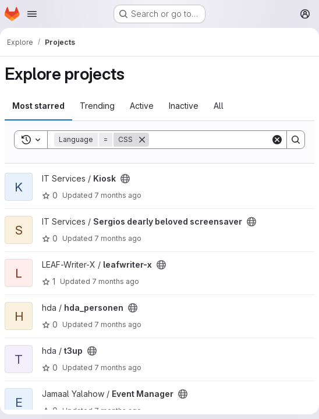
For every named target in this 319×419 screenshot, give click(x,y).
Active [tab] (142, 106)
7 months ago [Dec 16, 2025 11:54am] (115, 281)
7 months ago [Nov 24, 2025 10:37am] (117, 367)
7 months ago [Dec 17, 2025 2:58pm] (117, 195)
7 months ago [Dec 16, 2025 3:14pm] (117, 238)
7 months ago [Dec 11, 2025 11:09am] (117, 324)
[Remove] (142, 140)
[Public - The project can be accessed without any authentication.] (125, 178)
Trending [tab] (97, 106)
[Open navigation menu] (32, 14)
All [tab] (219, 106)
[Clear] (277, 140)
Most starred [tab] (38, 106)
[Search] (221, 140)
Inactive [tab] (184, 106)
